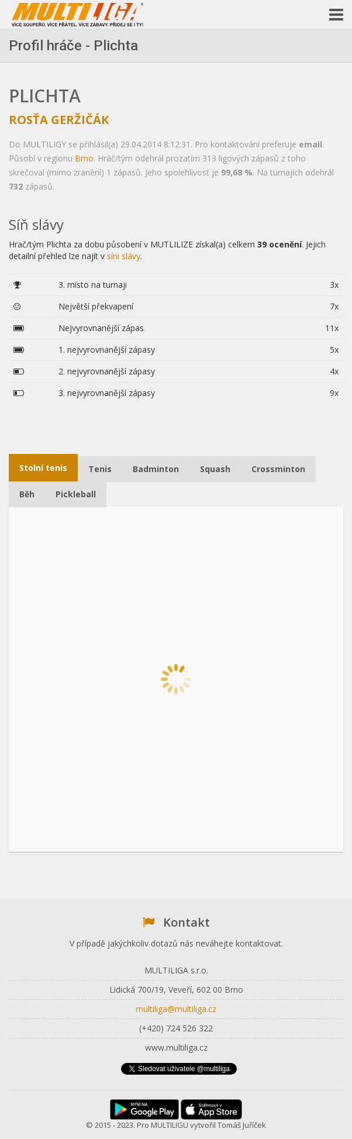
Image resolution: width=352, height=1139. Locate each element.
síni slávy (123, 255)
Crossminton (278, 468)
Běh (26, 494)
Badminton (156, 468)
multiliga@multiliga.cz (176, 1008)
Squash (215, 468)
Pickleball (76, 494)
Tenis (100, 468)
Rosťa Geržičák (59, 120)
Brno (84, 158)
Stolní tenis (43, 467)
